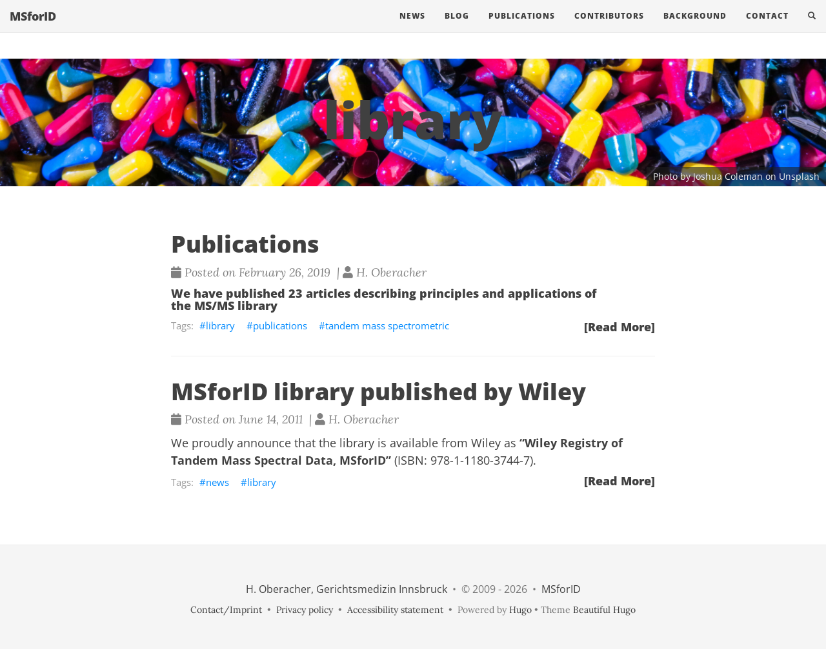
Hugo (520, 609)
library (220, 325)
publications (280, 325)
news (217, 482)
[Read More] (619, 326)
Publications (522, 28)
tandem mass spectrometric (387, 325)
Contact (767, 28)
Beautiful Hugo (604, 609)
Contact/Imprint (226, 609)
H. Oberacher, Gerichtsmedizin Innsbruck (346, 589)
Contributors (609, 28)
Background (695, 28)
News (412, 28)
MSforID (33, 29)
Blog (457, 28)
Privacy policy (304, 609)
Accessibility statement (395, 609)
